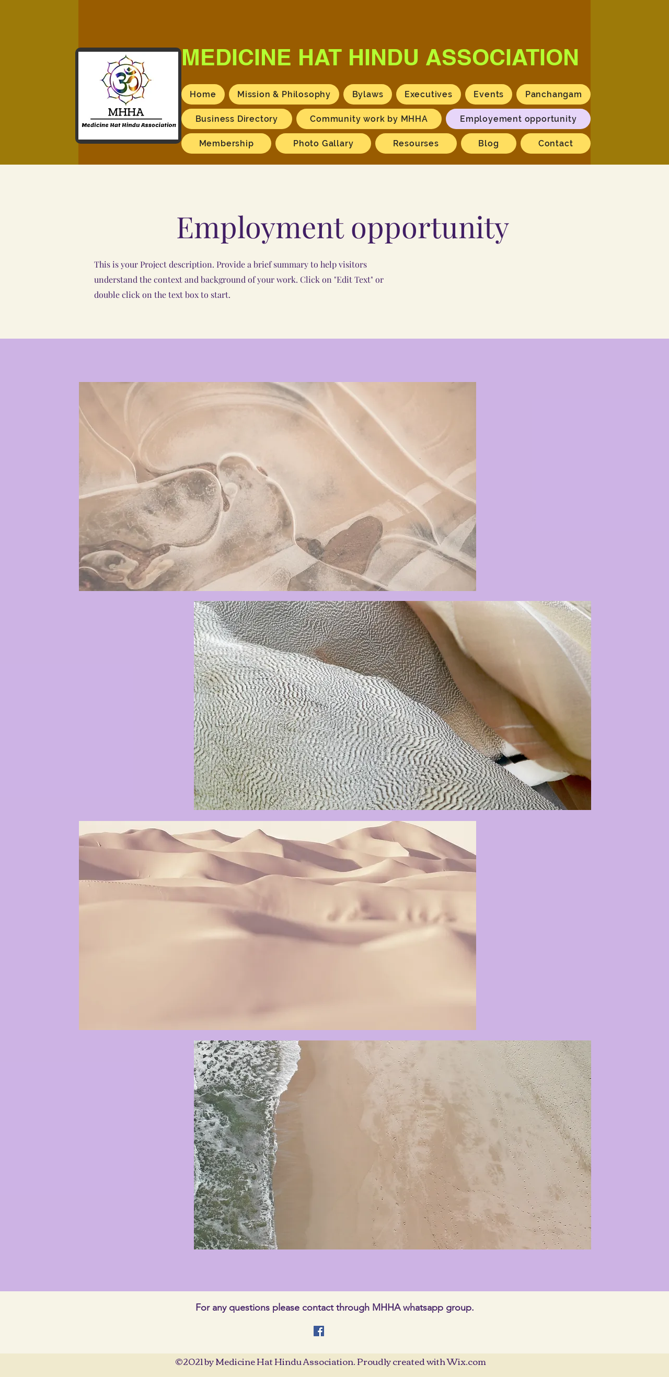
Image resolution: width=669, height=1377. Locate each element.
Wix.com (466, 1361)
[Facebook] (319, 1331)
